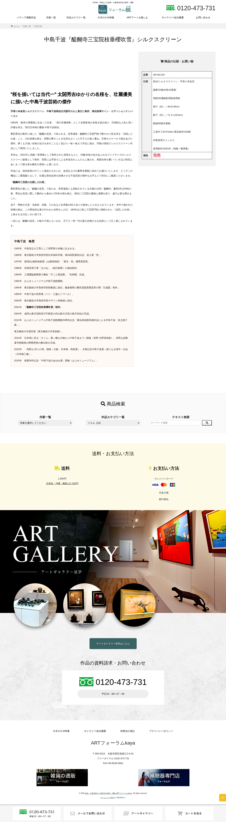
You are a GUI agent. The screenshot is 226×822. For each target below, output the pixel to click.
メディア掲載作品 (26, 17)
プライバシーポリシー (161, 731)
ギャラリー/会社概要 (173, 17)
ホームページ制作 (107, 798)
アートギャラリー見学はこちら (113, 643)
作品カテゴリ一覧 (76, 17)
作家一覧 (51, 17)
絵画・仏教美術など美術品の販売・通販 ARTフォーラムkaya (108, 793)
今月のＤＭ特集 (106, 17)
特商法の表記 (127, 731)
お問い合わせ (203, 17)
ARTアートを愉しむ (137, 17)
